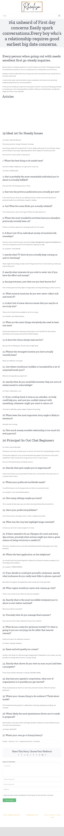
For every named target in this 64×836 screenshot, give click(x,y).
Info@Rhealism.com (32, 815)
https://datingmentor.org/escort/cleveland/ (45, 242)
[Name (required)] (32, 779)
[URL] (32, 789)
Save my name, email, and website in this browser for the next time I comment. (29, 795)
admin (5, 741)
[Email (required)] (32, 784)
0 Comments (37, 741)
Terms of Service (49, 815)
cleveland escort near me (26, 741)
